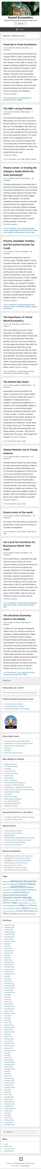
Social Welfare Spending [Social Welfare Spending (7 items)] (13, 908)
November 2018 (9, 1027)
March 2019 (8, 1022)
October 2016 (8, 1067)
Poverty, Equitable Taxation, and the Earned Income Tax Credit (19, 245)
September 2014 (9, 1108)
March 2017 (8, 1057)
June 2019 (7, 1016)
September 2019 (9, 1013)
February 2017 (9, 1060)
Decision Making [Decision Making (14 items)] (27, 884)
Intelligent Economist (10, 806)
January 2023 (8, 953)
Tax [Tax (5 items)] (15, 911)
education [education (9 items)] (30, 887)
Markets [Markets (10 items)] (32, 900)
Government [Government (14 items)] (9, 895)
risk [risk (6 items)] (4, 908)
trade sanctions (8, 674)
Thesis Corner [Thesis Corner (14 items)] (10, 913)
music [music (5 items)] (29, 903)
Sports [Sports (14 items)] (25, 908)
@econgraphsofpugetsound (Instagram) (17, 708)
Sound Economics (20, 17)
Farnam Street (8, 778)
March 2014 (8, 1118)
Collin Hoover (25, 324)
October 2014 (8, 1106)
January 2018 (8, 1041)
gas (28, 672)
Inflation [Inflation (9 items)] (6, 900)
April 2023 (7, 946)
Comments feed (9, 1149)
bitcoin (24, 531)
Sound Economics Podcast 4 (13, 833)
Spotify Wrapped (9, 835)
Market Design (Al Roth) (12, 792)
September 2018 (9, 1032)
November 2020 (9, 988)
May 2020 (7, 997)
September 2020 (9, 992)
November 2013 (9, 1125)
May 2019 (7, 1018)
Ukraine (16, 674)
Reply (26, 373)
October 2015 (8, 1085)
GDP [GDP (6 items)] (28, 892)
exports (24, 672)
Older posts (6, 680)
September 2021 (9, 974)
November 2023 (9, 937)
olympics (10, 232)
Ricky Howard (25, 112)
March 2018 (8, 1036)
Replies (20, 100)
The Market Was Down (16, 381)
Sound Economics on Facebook (14, 706)
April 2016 (7, 1074)
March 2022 (8, 960)
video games (7, 373)
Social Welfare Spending (23, 306)
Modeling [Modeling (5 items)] (19, 903)
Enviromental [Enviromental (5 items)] (11, 890)
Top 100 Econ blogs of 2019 (13, 819)
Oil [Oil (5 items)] (32, 903)
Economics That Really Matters (14, 785)
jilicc (5, 865)
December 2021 (9, 967)
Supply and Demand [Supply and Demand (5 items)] (8, 911)
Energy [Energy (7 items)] (5, 890)
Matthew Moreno (26, 385)
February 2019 (9, 1025)
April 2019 (7, 1020)
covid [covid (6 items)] (8, 884)
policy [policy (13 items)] (22, 905)
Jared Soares (25, 48)
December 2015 (9, 1080)
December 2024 (9, 925)
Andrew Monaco (26, 516)
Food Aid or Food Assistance (20, 44)
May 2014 (7, 1113)
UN (20, 674)
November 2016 (9, 1064)
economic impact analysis (11, 230)
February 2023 (9, 951)
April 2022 (7, 958)
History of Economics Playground (14, 782)
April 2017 (7, 1055)
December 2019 (9, 1006)
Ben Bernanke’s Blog (11, 773)
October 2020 (8, 990)
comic (29, 531)
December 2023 (9, 934)
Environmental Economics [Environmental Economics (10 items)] (26, 890)
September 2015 (9, 1087)
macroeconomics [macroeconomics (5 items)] (23, 900)
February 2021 (9, 983)
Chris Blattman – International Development (18, 787)
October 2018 (8, 1029)
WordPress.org (9, 1151)
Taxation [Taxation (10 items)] (19, 911)
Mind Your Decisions (10, 780)
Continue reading (11, 94)
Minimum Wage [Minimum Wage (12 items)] (10, 903)
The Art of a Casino (21, 863)
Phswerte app (8, 863)
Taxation (34, 306)
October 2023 (8, 939)
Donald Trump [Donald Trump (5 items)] (6, 887)
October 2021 (8, 971)
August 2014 (8, 1111)
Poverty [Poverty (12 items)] (33, 905)
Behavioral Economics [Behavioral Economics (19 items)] (24, 881)
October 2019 (8, 1011)
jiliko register (8, 867)
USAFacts (7, 750)
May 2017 (7, 1053)
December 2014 (9, 1101)
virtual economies (17, 373)
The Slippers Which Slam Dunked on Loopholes (19, 817)
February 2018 (9, 1039)
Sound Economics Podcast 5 (13, 831)
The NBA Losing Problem (17, 108)
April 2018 (7, 1034)
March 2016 (8, 1076)
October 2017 (8, 1048)
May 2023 (7, 944)
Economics (12, 98)
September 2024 (9, 932)
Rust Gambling (9, 870)
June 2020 (7, 995)
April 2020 (7, 999)
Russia (32, 672)
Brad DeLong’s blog (10, 796)
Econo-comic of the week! (18, 512)
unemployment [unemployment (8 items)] (22, 914)
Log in (6, 1144)
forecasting (23, 230)
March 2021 (8, 981)
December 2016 (9, 1062)
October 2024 (8, 930)
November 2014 (9, 1104)
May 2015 (7, 1090)
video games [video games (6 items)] (32, 914)
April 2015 (7, 1092)
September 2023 (9, 941)
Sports (27, 159)
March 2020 (8, 1002)
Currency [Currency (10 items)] (14, 884)
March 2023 (8, 948)
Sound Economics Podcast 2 (13, 845)
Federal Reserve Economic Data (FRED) (17, 741)
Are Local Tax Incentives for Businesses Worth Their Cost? (19, 546)
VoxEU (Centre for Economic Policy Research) (19, 789)
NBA (23, 159)
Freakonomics (8, 776)
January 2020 (8, 1004)
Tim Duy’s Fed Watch (11, 766)
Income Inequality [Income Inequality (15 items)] (23, 897)
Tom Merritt (24, 251)
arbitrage (24, 371)
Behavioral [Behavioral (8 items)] (6, 881)
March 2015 (8, 1094)
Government (26, 304)
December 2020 (9, 985)
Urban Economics (23, 605)
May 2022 (7, 955)
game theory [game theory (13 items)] (20, 892)
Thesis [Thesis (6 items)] (36, 911)
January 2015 (8, 1099)
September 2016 (9, 1069)
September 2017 (9, 1050)
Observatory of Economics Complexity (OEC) (18, 743)
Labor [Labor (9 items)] (16, 900)
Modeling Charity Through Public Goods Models (19, 838)
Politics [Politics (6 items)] (27, 905)
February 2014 (9, 1120)
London (30, 230)
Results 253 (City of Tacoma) (13, 753)
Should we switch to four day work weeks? (17, 840)
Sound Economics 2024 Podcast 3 (15, 842)
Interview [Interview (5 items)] (11, 900)
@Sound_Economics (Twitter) (13, 704)
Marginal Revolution (10, 764)
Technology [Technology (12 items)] (28, 911)
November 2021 (9, 969)
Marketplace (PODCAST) (12, 803)
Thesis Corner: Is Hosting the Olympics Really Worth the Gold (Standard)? (20, 171)
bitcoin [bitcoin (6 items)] (5, 884)
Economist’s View (9, 771)
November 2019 (9, 1009)
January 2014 (8, 1122)
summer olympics (19, 232)
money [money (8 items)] (25, 903)
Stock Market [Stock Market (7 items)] (33, 908)
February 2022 (9, 962)
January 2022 (8, 964)
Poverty (13, 100)
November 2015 (9, 1083)
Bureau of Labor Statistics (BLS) (14, 746)
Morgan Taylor (25, 178)
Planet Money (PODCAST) (12, 799)
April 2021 (7, 978)
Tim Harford (8, 794)
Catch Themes (26, 1165)
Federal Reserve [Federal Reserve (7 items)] (8, 892)
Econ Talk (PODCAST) (11, 801)
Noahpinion (8, 769)
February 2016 (9, 1078)
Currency (31, 371)
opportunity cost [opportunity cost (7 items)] (13, 905)
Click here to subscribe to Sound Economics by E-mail (20, 692)
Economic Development (29, 603)
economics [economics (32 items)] (18, 887)
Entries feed (8, 1146)
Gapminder (7, 748)
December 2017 (9, 1043)
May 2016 (7, 1071)
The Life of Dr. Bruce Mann (24, 856)
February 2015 (9, 1097)
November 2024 (9, 927)
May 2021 (7, 976)
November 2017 (9, 1046)
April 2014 (7, 1115)
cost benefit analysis (28, 228)
